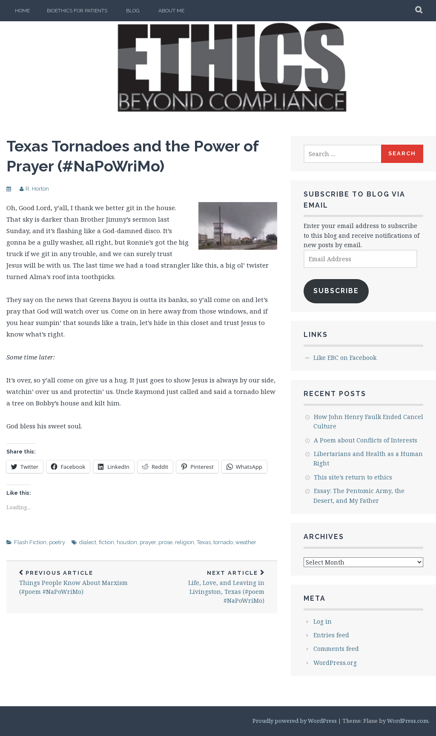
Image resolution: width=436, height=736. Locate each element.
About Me (171, 11)
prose (165, 542)
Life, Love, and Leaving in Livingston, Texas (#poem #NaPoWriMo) (209, 587)
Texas (204, 542)
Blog (133, 11)
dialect (87, 542)
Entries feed (331, 635)
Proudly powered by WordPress (294, 721)
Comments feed (336, 649)
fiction (106, 542)
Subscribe (336, 291)
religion (184, 542)
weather (245, 542)
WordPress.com (407, 721)
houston (127, 542)
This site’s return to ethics (353, 477)
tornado (223, 542)
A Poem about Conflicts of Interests (365, 440)
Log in (322, 621)
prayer (148, 542)
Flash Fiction (30, 542)
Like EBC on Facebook (344, 358)
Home (22, 11)
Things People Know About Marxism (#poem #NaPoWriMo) (74, 583)
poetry (57, 542)
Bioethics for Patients (77, 11)
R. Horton (37, 188)
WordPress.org (335, 663)
